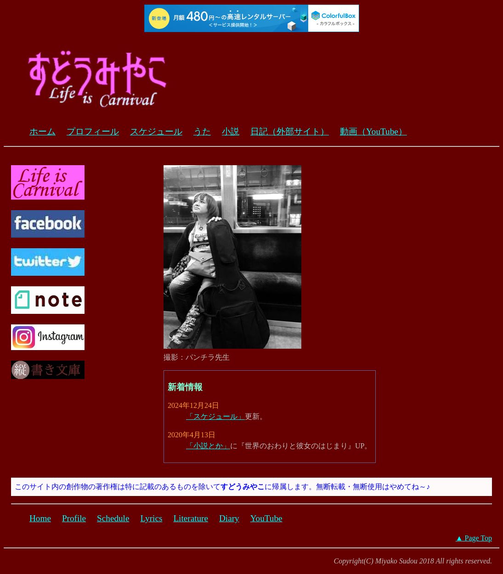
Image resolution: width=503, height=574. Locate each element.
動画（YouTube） (373, 131)
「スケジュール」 (215, 416)
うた (202, 131)
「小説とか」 (208, 446)
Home (40, 518)
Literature (190, 518)
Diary (229, 518)
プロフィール (93, 131)
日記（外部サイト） (289, 131)
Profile (74, 518)
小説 (230, 131)
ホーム (42, 131)
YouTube (266, 518)
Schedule (113, 518)
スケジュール (156, 131)
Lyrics (151, 518)
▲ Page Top (474, 538)
